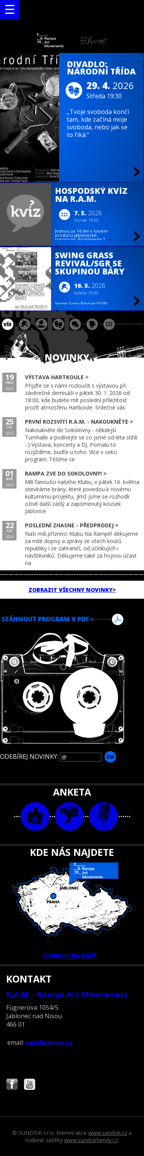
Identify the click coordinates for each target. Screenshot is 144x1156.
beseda (75, 324)
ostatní (109, 324)
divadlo (58, 324)
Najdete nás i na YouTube (29, 1085)
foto (35, 816)
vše (7, 324)
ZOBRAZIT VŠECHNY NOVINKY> (72, 589)
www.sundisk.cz (107, 1132)
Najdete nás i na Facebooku (12, 1085)
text (103, 816)
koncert (24, 324)
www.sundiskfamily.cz (91, 1140)
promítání (92, 324)
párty (41, 324)
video (69, 816)
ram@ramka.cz (48, 1042)
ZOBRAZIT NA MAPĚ (72, 910)
